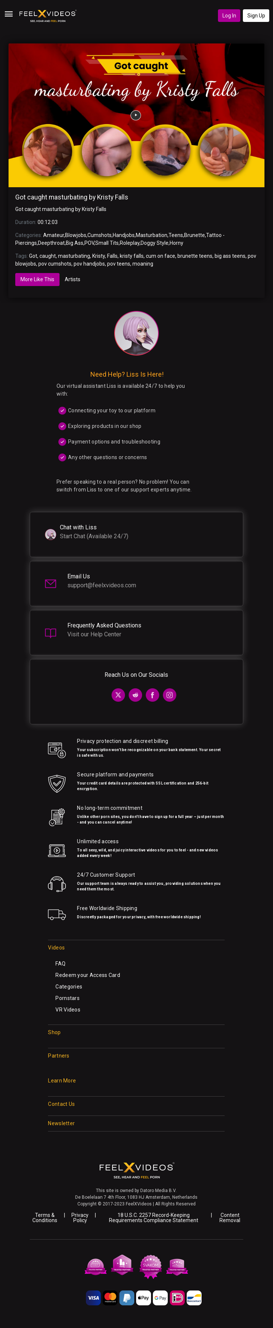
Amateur (53, 235)
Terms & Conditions (44, 1217)
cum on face (160, 256)
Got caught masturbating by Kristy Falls (71, 197)
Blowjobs (75, 235)
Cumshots (99, 235)
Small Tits (107, 243)
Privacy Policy (80, 1217)
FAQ (60, 964)
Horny (176, 243)
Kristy (98, 256)
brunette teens (194, 256)
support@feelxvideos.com (101, 585)
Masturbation (151, 235)
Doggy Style (154, 243)
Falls (112, 256)
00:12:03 (48, 222)
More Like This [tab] (37, 279)
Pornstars (67, 998)
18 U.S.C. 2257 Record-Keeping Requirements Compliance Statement (153, 1217)
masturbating (74, 256)
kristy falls (132, 256)
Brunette (194, 235)
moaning (142, 264)
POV (89, 243)
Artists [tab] (72, 279)
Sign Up (256, 16)
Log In (229, 16)
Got (33, 256)
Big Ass (74, 243)
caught (47, 256)
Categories (68, 987)
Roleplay (129, 243)
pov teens (118, 264)
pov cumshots (54, 264)
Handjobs (124, 235)
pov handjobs (89, 264)
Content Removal (229, 1217)
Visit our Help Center (94, 634)
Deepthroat (51, 243)
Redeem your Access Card (87, 975)
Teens (175, 235)
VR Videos (67, 1010)
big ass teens (230, 256)
